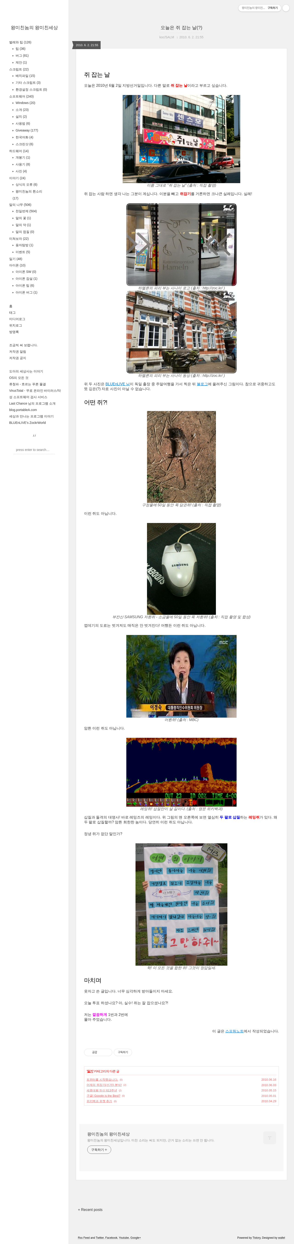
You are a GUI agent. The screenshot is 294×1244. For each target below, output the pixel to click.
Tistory (256, 1237)
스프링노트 (234, 1031)
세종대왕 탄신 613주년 (102, 1090)
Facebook (111, 1237)
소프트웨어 (21, 96)
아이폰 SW (25, 272)
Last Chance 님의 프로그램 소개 (32, 403)
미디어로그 (17, 319)
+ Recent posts (90, 1210)
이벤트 (22, 252)
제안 (21, 62)
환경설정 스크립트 (31, 89)
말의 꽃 (23, 218)
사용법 (22, 123)
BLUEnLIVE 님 (117, 384)
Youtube (124, 1237)
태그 (12, 312)
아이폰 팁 (24, 285)
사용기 (22, 164)
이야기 (17, 178)
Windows (25, 103)
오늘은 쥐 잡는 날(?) (181, 27)
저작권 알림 (17, 351)
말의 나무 (20, 205)
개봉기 (22, 157)
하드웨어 (19, 151)
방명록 (14, 332)
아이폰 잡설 (26, 278)
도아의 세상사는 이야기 (26, 371)
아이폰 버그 (26, 292)
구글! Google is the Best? (103, 1095)
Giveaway (26, 130)
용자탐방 (24, 245)
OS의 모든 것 (18, 378)
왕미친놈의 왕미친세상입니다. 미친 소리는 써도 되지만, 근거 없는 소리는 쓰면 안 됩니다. (150, 1140)
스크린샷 (24, 144)
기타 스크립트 (28, 82)
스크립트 (19, 69)
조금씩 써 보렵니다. (23, 345)
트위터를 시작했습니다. (102, 1079)
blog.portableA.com (23, 410)
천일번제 (26, 211)
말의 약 (23, 225)
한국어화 (24, 137)
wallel (281, 1237)
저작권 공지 (17, 358)
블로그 (202, 384)
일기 (15, 259)
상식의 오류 (26, 184)
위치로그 (15, 325)
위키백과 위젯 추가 (99, 1101)
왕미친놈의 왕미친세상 (34, 27)
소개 (22, 110)
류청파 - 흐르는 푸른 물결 (27, 384)
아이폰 (17, 265)
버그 (22, 55)
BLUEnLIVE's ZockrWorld (27, 423)
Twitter (100, 1237)
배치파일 (25, 76)
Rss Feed (84, 1237)
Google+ (135, 1237)
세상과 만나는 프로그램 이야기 (31, 416)
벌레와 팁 (20, 42)
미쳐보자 (19, 238)
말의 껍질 (24, 232)
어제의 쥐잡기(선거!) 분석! (104, 1085)
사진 (21, 171)
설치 (21, 116)
